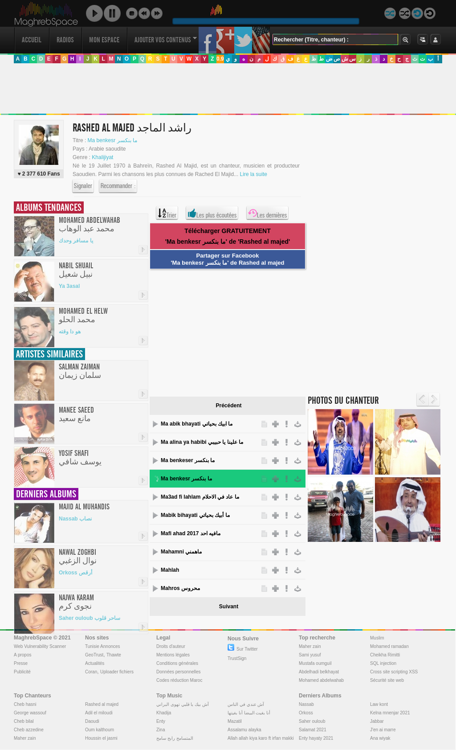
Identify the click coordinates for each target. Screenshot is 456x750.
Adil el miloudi (99, 712)
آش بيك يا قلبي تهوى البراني (182, 704)
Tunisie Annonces (102, 646)
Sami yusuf (310, 654)
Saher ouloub (312, 721)
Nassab (306, 704)
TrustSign (237, 658)
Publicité (22, 671)
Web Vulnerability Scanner (40, 646)
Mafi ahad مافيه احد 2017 (190, 533)
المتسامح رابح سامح (174, 738)
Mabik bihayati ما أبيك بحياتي (195, 515)
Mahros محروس (180, 588)
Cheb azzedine (29, 729)
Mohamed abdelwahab (321, 680)
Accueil (31, 40)
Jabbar (377, 721)
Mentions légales (173, 654)
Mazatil (235, 721)
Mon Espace (104, 40)
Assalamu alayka (244, 729)
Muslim (377, 637)
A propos (22, 654)
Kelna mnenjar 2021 (390, 712)
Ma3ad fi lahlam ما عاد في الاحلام (200, 497)
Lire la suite (253, 174)
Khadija (163, 712)
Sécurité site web (387, 680)
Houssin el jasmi (101, 738)
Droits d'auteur (170, 646)
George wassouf (30, 712)
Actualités (94, 663)
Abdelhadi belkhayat (319, 671)
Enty (160, 721)
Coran (91, 671)
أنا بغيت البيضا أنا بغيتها (249, 712)
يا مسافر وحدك (76, 241)
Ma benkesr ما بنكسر (112, 140)
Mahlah (170, 570)
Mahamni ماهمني (181, 552)
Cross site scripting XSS (394, 671)
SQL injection (383, 663)
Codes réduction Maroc (179, 680)
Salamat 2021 (312, 729)
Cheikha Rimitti (385, 654)
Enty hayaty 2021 (316, 738)
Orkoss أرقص (75, 573)
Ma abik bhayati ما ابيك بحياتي (196, 424)
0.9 (220, 59)
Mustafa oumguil (315, 663)
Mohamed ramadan (389, 646)
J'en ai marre (383, 729)
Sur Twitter (243, 649)
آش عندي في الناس (246, 704)
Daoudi (92, 721)
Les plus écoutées (211, 213)
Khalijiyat (102, 157)
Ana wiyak (380, 738)
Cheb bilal (23, 721)
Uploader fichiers (117, 671)
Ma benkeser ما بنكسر (188, 460)
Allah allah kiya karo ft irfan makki (260, 738)
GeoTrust (94, 654)
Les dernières (267, 213)
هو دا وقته (70, 331)
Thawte (113, 654)
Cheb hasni (25, 704)
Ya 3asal (69, 286)
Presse (21, 663)
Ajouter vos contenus (165, 40)
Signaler (83, 186)
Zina (160, 729)
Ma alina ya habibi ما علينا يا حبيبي (202, 442)
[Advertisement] (228, 89)
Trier (167, 213)
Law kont (379, 704)
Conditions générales (177, 663)
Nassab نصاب (75, 519)
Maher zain (310, 646)
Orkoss (306, 712)
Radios (65, 40)
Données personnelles (178, 671)
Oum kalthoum (99, 729)
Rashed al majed (101, 704)
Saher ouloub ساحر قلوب (89, 618)
